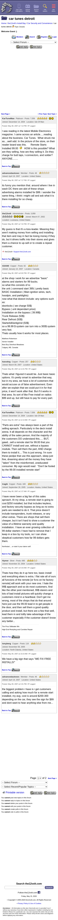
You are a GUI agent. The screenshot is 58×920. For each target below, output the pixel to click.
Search (30, 37)
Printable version (15, 792)
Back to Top (6, 166)
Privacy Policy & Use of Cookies (29, 903)
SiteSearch (45, 10)
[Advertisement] (29, 80)
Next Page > (5, 114)
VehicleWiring (27, 10)
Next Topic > (52, 114)
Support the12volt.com (22, 252)
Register (42, 37)
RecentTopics (36, 10)
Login (52, 37)
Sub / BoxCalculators (19, 10)
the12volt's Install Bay (17, 23)
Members (17, 37)
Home (3, 23)
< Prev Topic (42, 114)
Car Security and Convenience (39, 23)
